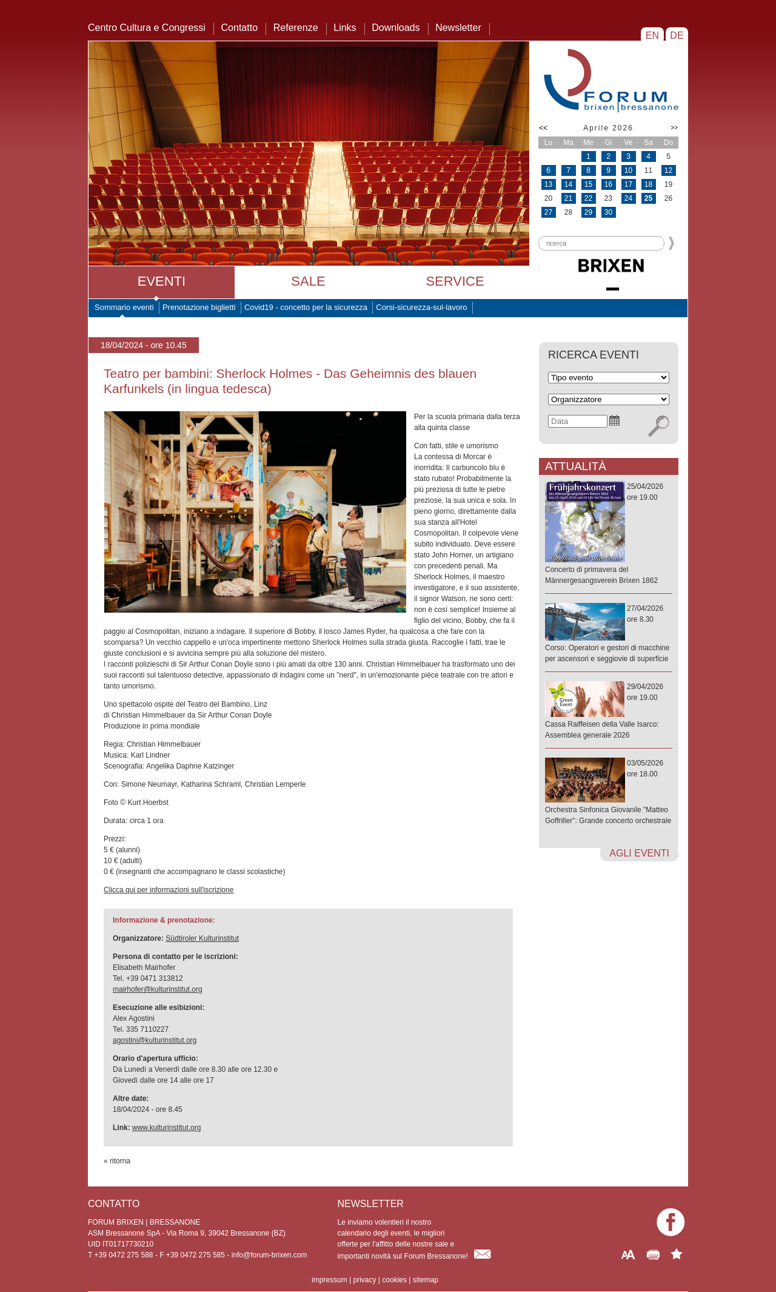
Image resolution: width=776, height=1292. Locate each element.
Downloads (396, 27)
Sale (308, 281)
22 (588, 198)
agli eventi (639, 853)
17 (628, 184)
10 (628, 170)
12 (668, 170)
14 (568, 184)
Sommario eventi (124, 307)
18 (648, 184)
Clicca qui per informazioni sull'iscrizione (168, 890)
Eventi (162, 281)
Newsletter (458, 27)
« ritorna (117, 1161)
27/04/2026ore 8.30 (608, 634)
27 (548, 212)
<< (543, 128)
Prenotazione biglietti (199, 307)
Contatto (239, 27)
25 (648, 198)
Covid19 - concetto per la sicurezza (305, 307)
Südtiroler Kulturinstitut (202, 938)
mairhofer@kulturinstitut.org (157, 989)
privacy (364, 1280)
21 (568, 198)
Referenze (295, 27)
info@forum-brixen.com (269, 1255)
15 (588, 184)
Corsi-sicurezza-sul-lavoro (421, 307)
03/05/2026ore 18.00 (608, 792)
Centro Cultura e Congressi (147, 27)
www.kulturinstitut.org (166, 1127)
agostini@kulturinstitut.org (154, 1040)
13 (548, 184)
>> (674, 127)
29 (588, 212)
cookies (394, 1280)
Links (344, 27)
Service (455, 281)
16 (608, 184)
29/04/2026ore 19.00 (608, 711)
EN (652, 35)
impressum (329, 1280)
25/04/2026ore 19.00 (608, 534)
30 (608, 212)
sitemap (425, 1280)
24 (628, 198)
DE (676, 35)
